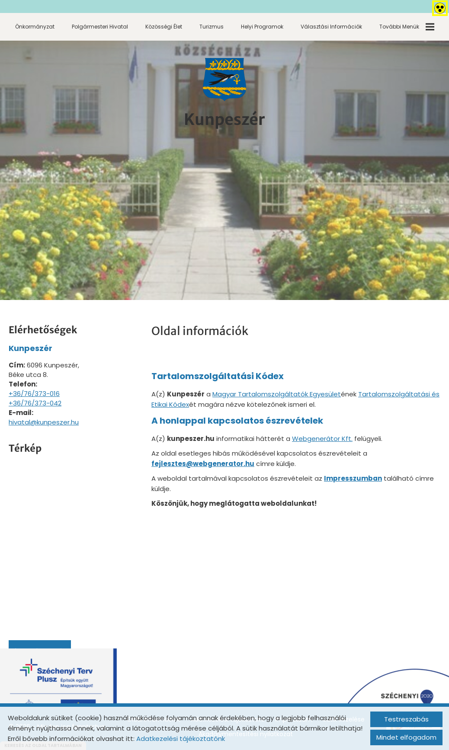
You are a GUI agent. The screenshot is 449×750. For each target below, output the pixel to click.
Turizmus (211, 26)
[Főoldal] (224, 79)
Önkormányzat (35, 26)
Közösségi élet (163, 26)
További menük (406, 26)
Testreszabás (406, 719)
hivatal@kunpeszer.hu (44, 422)
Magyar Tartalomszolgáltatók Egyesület (276, 394)
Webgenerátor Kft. (322, 438)
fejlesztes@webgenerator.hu (202, 463)
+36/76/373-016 (34, 393)
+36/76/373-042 (35, 403)
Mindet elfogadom (406, 737)
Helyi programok (262, 26)
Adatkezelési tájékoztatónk (180, 738)
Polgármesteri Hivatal (100, 26)
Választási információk (331, 26)
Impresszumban (353, 478)
